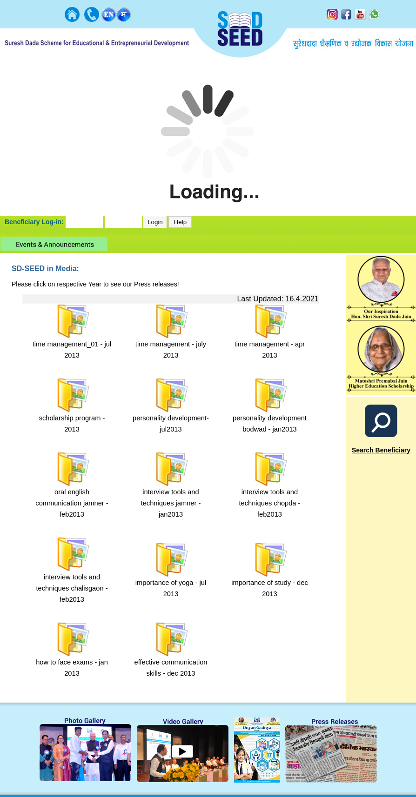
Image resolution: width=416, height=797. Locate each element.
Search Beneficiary (381, 450)
